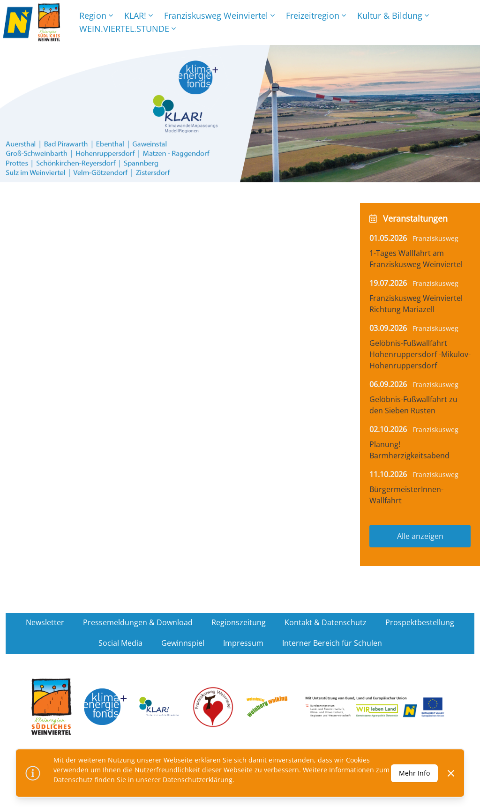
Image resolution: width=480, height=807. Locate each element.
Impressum (243, 643)
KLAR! (138, 15)
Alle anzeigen (420, 536)
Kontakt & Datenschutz (326, 622)
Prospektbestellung (419, 622)
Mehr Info (414, 773)
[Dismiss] (451, 773)
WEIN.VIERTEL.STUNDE (127, 28)
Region (96, 15)
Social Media (120, 643)
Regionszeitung (238, 622)
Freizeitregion (316, 15)
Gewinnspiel (182, 643)
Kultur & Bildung (393, 15)
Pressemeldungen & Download (138, 622)
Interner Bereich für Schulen (332, 643)
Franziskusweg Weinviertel (219, 15)
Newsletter (45, 622)
